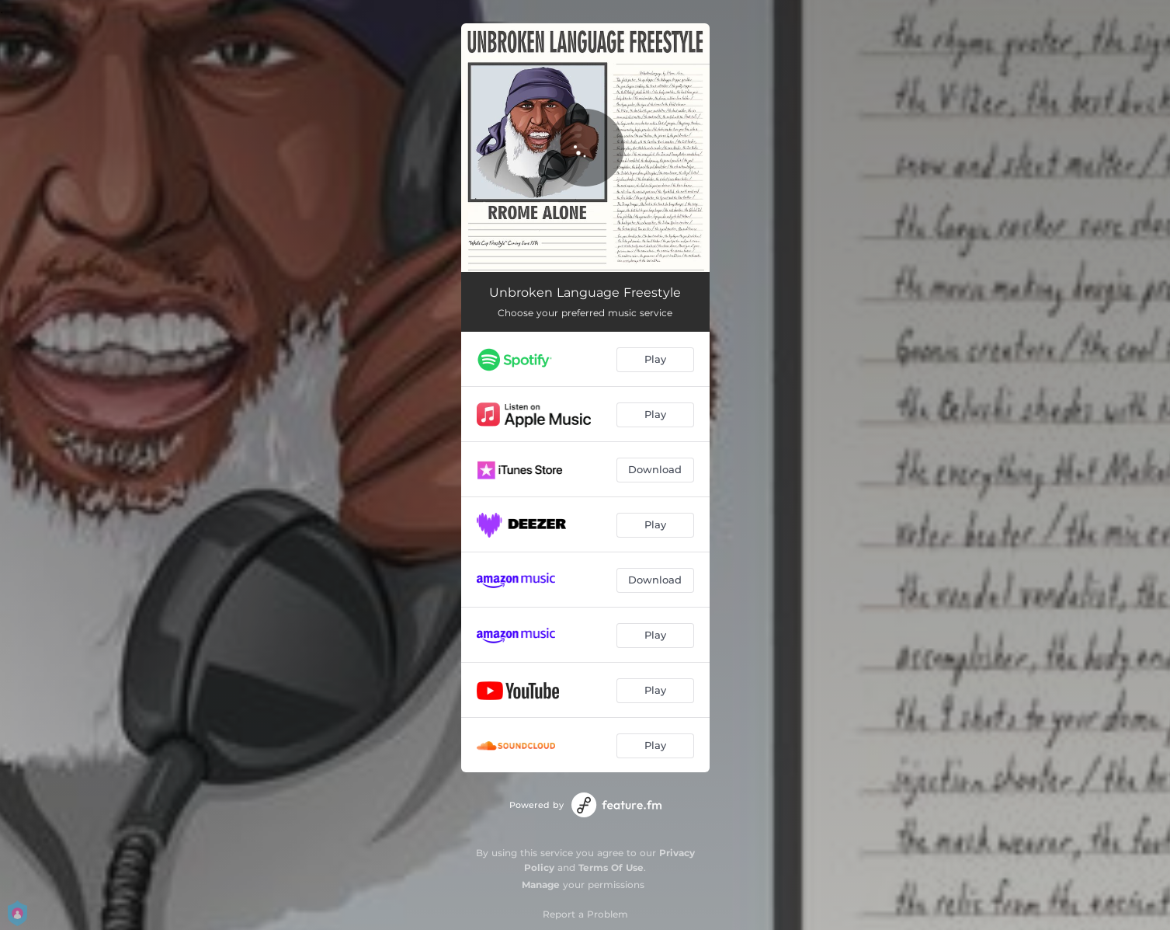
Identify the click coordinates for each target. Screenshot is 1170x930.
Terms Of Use (611, 867)
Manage (541, 884)
